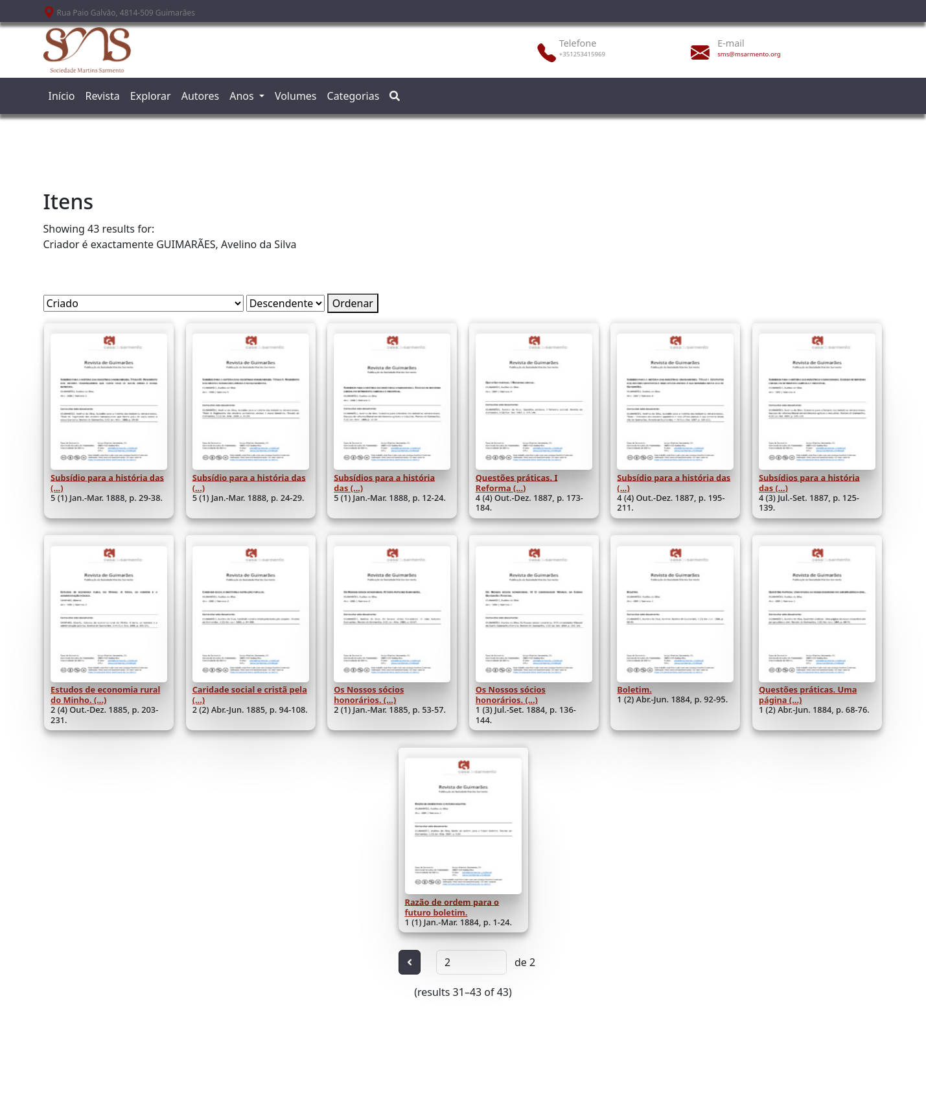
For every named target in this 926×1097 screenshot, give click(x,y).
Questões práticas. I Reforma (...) (517, 482)
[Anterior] (410, 962)
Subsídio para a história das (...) (107, 482)
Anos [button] (243, 96)
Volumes (296, 96)
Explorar (150, 96)
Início (62, 96)
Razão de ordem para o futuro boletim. (452, 906)
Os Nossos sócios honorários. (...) (369, 695)
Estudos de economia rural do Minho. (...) (105, 695)
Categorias (353, 96)
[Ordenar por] (143, 303)
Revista (102, 96)
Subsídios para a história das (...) (384, 482)
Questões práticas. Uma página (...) (808, 695)
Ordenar (352, 303)
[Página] (471, 962)
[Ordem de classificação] (285, 303)
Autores (200, 96)
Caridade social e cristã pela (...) (249, 695)
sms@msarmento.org (748, 54)
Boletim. (634, 689)
